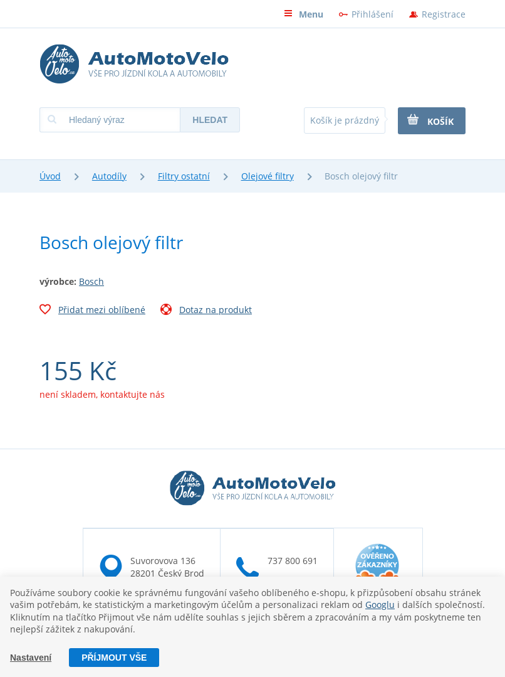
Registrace (444, 14)
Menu (303, 14)
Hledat (209, 120)
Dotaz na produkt (206, 311)
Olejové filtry (267, 176)
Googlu (380, 604)
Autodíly (109, 176)
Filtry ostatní (184, 176)
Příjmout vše (114, 658)
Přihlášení (372, 14)
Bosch (91, 281)
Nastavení (30, 658)
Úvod (50, 176)
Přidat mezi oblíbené (92, 311)
